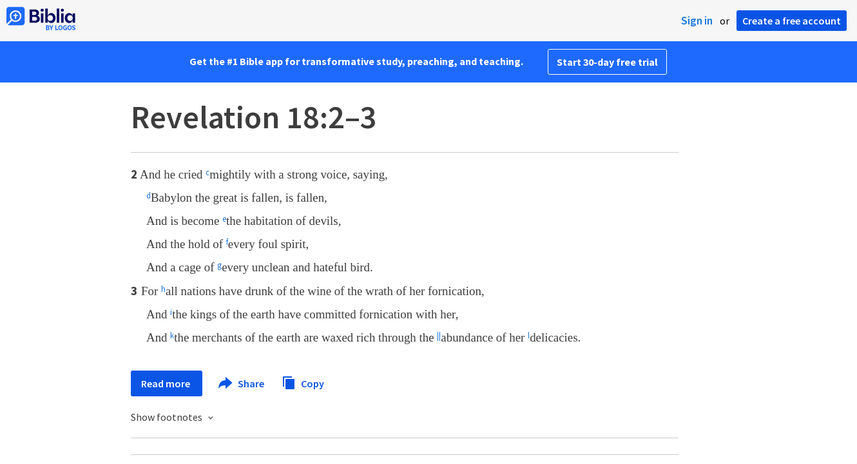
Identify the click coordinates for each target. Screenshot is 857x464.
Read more (166, 383)
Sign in (697, 21)
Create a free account (791, 20)
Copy (303, 382)
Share (242, 383)
